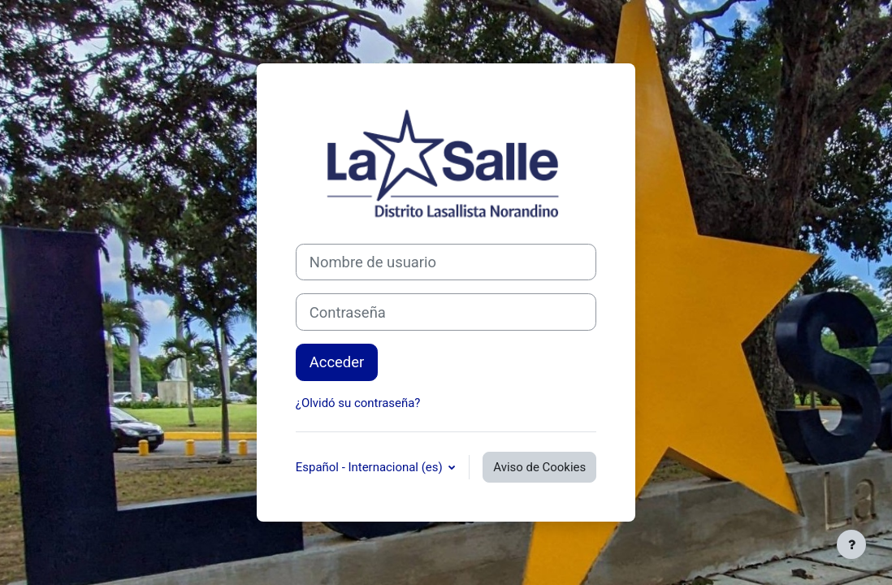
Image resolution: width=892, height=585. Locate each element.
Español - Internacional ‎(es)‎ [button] (371, 467)
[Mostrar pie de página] (851, 544)
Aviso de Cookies (539, 467)
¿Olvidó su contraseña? (358, 403)
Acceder (337, 361)
